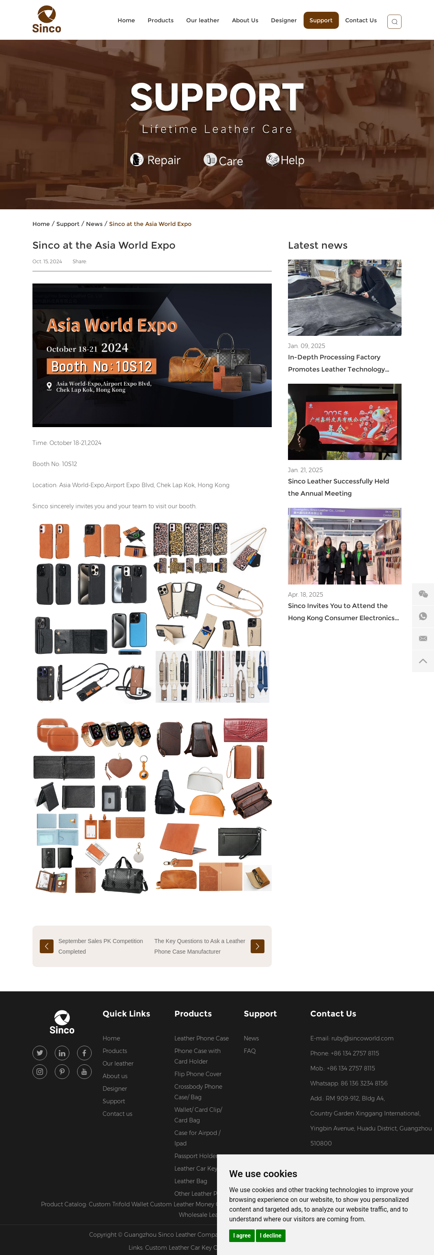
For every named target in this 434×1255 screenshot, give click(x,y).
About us (115, 1076)
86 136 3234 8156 (364, 1083)
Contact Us (361, 20)
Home (126, 20)
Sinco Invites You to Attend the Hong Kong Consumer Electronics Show (341, 613)
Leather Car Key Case (203, 1168)
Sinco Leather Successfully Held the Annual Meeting (338, 487)
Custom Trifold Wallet (119, 1204)
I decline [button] (270, 1235)
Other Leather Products (204, 1193)
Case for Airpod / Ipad (197, 1138)
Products (161, 20)
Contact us (117, 1113)
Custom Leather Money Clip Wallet (198, 1204)
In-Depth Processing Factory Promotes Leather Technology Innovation (336, 364)
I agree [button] (242, 1235)
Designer (284, 20)
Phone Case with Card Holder (197, 1056)
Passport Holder (196, 1156)
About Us (245, 20)
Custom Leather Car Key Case (186, 1247)
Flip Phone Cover (197, 1074)
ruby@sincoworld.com (362, 1038)
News (94, 224)
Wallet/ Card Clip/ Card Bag (198, 1115)
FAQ (250, 1051)
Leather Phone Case (201, 1038)
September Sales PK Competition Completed (100, 946)
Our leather (202, 20)
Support (321, 20)
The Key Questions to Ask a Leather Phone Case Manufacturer (200, 946)
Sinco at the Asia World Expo (150, 224)
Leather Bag (190, 1181)
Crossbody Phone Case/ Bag (198, 1092)
